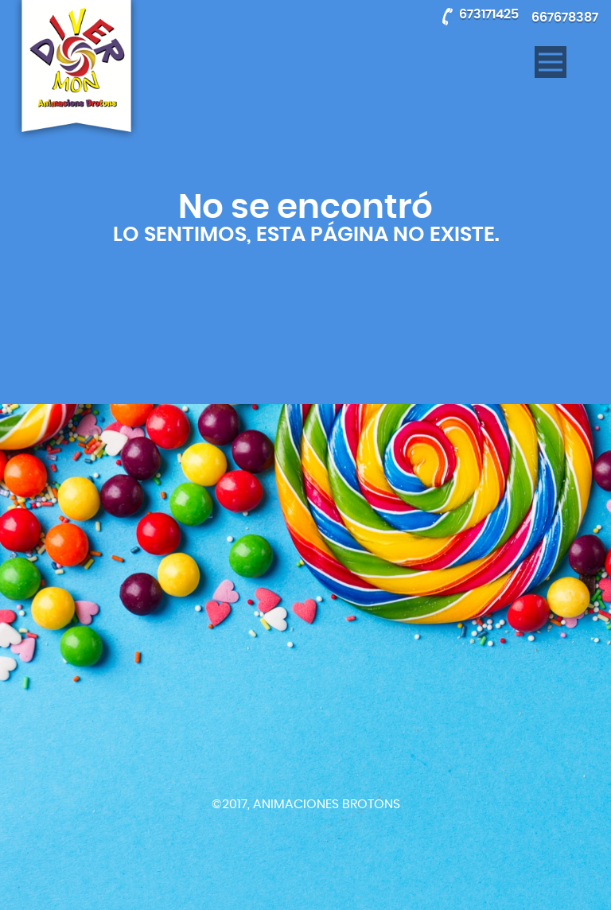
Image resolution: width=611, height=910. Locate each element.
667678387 (564, 17)
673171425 (489, 14)
